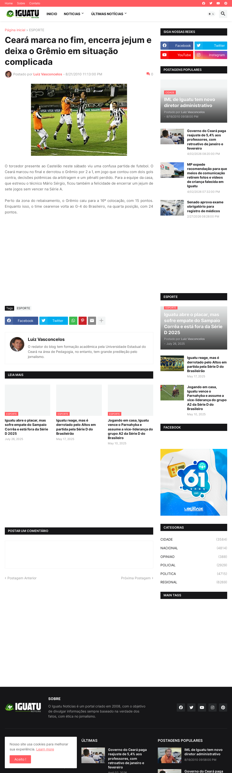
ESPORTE (36, 30)
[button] (211, 14)
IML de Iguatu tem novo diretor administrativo (203, 752)
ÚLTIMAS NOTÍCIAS (107, 14)
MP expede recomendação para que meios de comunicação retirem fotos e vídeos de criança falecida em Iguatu (207, 175)
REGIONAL (193, 582)
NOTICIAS (72, 14)
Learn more (45, 749)
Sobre (21, 3)
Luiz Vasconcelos (46, 339)
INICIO (52, 14)
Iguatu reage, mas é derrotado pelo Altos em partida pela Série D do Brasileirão (76, 426)
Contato (34, 3)
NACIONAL (193, 548)
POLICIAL (193, 565)
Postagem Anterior (22, 578)
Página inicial (15, 30)
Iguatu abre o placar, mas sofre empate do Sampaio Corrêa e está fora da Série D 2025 (26, 426)
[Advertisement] (79, 266)
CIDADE (193, 539)
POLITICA (193, 573)
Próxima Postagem (136, 578)
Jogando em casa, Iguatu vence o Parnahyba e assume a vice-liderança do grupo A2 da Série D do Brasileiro (130, 429)
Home (9, 3)
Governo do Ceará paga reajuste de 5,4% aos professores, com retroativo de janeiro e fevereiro (206, 139)
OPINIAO (193, 556)
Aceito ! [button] (20, 759)
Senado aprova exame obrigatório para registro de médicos (205, 206)
